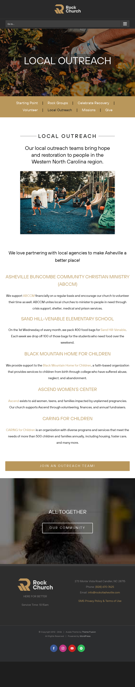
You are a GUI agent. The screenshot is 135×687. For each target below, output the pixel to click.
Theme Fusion (89, 632)
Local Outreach (60, 110)
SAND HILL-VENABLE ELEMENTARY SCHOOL (67, 319)
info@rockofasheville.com (104, 592)
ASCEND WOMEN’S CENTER (67, 389)
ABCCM (29, 296)
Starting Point (27, 103)
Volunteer (30, 110)
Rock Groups (58, 103)
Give (108, 110)
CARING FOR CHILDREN (67, 419)
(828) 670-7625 (104, 587)
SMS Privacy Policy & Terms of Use (99, 601)
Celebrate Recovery (93, 103)
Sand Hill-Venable (113, 330)
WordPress (85, 636)
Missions (88, 110)
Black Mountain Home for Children (67, 366)
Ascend (14, 401)
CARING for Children (20, 430)
